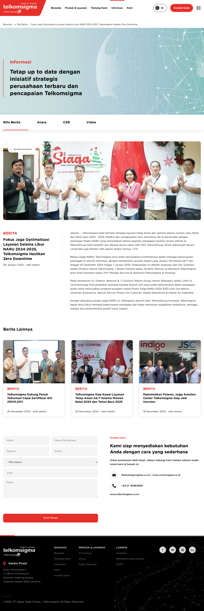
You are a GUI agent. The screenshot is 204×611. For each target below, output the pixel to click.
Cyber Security (88, 564)
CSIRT (120, 564)
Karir (57, 570)
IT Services (85, 553)
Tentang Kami (62, 559)
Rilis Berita (22, 25)
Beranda (7, 25)
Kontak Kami (62, 575)
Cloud (82, 559)
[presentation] (50, 506)
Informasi (60, 564)
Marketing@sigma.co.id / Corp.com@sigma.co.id (150, 475)
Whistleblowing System (130, 559)
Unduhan (121, 553)
